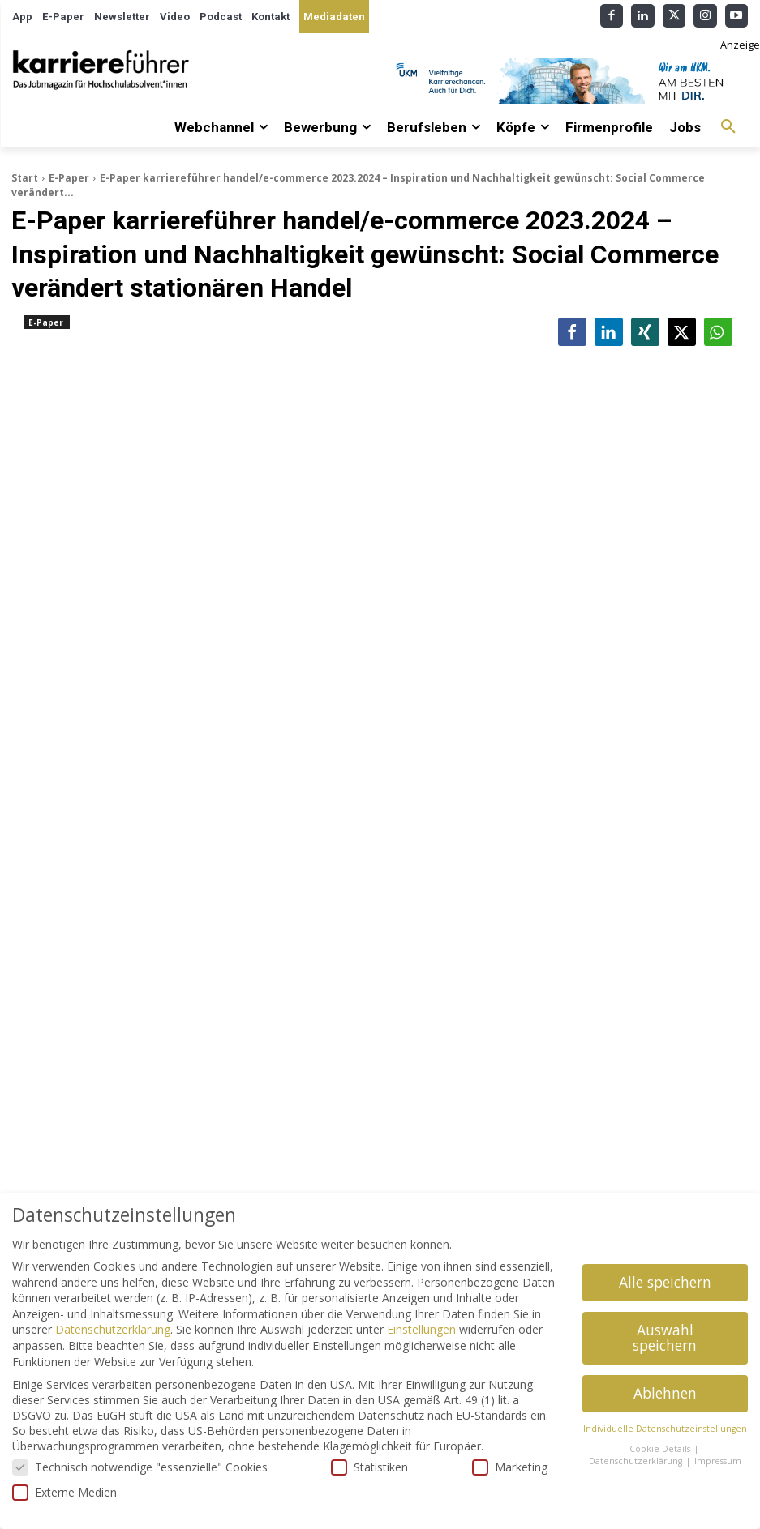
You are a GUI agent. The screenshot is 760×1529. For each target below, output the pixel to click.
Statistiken (369, 1467)
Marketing (509, 1467)
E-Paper (69, 178)
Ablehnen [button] (665, 1393)
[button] (728, 127)
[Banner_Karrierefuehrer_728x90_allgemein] (573, 81)
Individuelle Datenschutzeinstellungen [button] (665, 1428)
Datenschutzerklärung (112, 1329)
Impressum (717, 1461)
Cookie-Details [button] (661, 1448)
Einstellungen (421, 1329)
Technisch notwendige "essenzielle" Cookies (140, 1467)
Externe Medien (64, 1492)
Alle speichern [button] (665, 1282)
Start (24, 178)
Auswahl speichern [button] (665, 1338)
